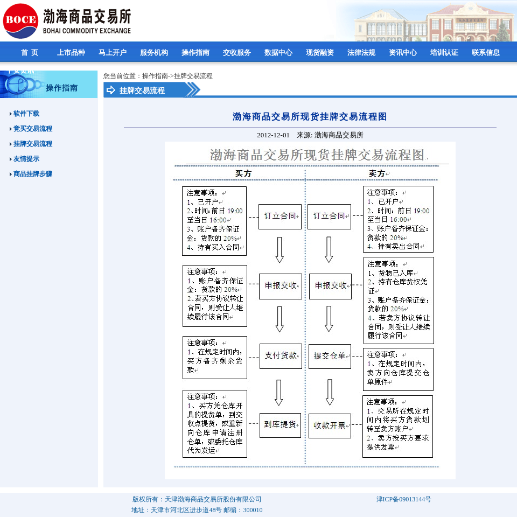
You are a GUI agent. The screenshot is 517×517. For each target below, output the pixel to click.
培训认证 (445, 52)
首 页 (30, 52)
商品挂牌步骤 (31, 174)
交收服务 (238, 52)
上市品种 (72, 52)
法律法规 (362, 52)
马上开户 (113, 52)
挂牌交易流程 (31, 144)
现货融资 (321, 52)
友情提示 (24, 159)
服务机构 (155, 52)
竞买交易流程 (31, 128)
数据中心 (279, 52)
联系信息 (486, 52)
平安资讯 (21, 70)
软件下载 (24, 113)
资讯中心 (403, 52)
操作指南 (196, 52)
